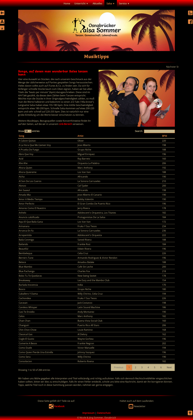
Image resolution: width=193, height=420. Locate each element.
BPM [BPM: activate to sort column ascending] (164, 135)
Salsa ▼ (110, 3)
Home (67, 3)
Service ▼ (124, 3)
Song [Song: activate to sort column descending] (21, 135)
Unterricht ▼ (81, 3)
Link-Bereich (65, 124)
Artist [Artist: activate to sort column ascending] (80, 135)
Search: (155, 131)
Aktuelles (97, 3)
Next (169, 367)
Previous (118, 367)
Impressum (88, 412)
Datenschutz (104, 412)
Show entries (29, 131)
